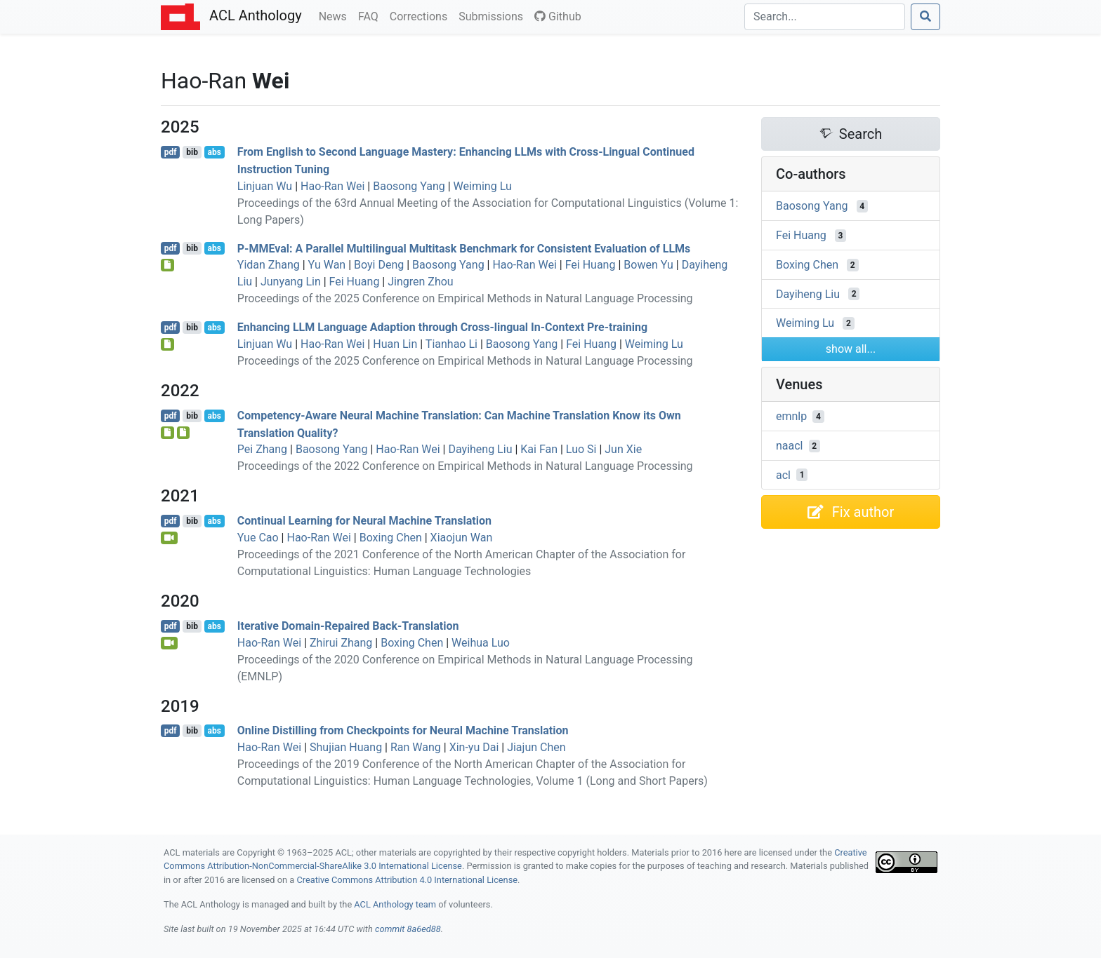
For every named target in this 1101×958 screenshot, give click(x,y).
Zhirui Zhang (341, 642)
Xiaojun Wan (461, 537)
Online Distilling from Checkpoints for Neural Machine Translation (403, 730)
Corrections (421, 15)
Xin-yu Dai (474, 747)
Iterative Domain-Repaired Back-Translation (348, 626)
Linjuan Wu (264, 186)
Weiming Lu (483, 186)
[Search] (824, 17)
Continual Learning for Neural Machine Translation (364, 520)
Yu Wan (327, 264)
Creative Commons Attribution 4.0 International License (406, 880)
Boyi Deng (379, 264)
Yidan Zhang (268, 264)
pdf (170, 152)
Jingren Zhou (420, 281)
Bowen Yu (648, 264)
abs (213, 152)
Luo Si (581, 449)
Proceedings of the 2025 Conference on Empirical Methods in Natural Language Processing (465, 298)
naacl (789, 445)
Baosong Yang (409, 186)
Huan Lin (395, 344)
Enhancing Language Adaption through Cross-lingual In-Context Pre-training (442, 327)
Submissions (494, 15)
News (335, 15)
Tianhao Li (451, 344)
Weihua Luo (480, 642)
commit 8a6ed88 (408, 929)
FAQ (371, 15)
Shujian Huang (346, 747)
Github (557, 16)
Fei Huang (590, 264)
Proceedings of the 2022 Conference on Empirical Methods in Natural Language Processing (465, 466)
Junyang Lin (291, 281)
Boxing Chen (391, 537)
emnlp (791, 416)
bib (192, 152)
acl (783, 474)
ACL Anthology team (395, 904)
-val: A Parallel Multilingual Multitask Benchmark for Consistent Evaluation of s (464, 248)
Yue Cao (258, 537)
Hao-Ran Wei (332, 186)
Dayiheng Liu (480, 449)
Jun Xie (623, 449)
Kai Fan (539, 449)
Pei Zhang (262, 449)
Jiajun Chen (536, 747)
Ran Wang (415, 747)
